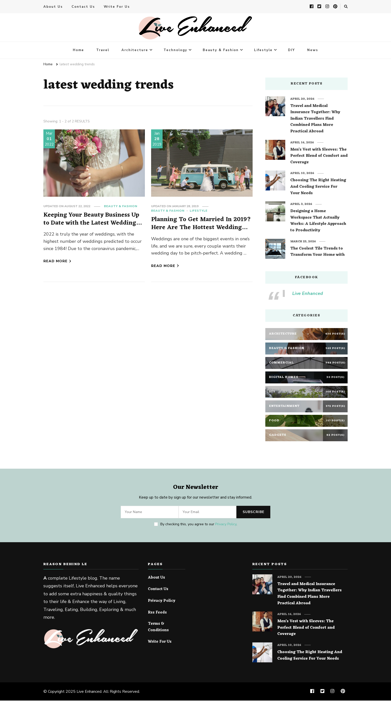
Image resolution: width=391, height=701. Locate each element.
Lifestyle (263, 50)
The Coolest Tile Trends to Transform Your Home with (317, 252)
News (312, 50)
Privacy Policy (225, 524)
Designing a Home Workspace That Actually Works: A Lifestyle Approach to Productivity (318, 221)
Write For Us (117, 7)
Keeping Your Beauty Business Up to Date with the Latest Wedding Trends (92, 223)
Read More (57, 261)
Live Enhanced (307, 294)
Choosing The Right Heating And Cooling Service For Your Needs (318, 187)
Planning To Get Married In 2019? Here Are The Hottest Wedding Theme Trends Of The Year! (201, 227)
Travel (102, 50)
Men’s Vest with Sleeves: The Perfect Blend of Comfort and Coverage (319, 156)
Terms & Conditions (158, 627)
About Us (53, 7)
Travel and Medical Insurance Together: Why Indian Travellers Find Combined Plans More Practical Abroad (315, 119)
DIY (291, 50)
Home (78, 50)
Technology (175, 50)
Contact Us (83, 7)
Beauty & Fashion (221, 50)
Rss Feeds (157, 613)
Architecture (134, 50)
